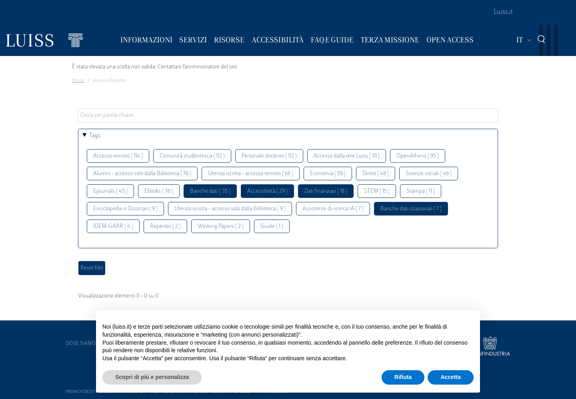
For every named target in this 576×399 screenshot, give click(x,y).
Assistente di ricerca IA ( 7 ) (333, 209)
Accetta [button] (450, 377)
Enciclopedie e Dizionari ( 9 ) (125, 209)
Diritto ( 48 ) (375, 174)
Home (78, 80)
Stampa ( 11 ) (420, 191)
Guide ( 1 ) (271, 226)
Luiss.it (503, 12)
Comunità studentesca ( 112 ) (192, 156)
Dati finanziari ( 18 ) (325, 191)
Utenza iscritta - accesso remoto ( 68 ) (250, 174)
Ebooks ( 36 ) (158, 191)
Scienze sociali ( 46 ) (429, 174)
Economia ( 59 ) (328, 174)
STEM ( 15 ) (377, 191)
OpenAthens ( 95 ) (417, 156)
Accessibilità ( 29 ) (267, 191)
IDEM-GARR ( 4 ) (113, 226)
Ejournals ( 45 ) (110, 191)
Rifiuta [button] (403, 377)
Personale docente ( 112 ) (269, 156)
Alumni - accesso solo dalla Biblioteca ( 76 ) (142, 174)
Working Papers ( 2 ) (221, 226)
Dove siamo (81, 343)
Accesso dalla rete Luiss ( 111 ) (347, 156)
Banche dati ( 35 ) (210, 191)
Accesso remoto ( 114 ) (118, 156)
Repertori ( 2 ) (165, 226)
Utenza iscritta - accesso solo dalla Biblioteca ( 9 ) (230, 209)
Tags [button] (94, 136)
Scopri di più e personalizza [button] (152, 377)
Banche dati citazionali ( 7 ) (411, 209)
